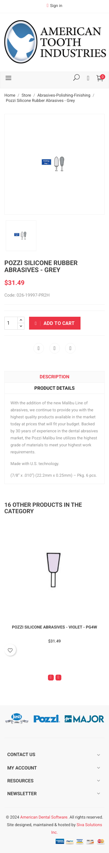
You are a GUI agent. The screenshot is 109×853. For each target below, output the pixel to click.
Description (54, 377)
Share (38, 348)
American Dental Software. (44, 817)
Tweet (54, 348)
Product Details (54, 388)
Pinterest (70, 348)
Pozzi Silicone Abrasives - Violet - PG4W (54, 627)
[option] (21, 235)
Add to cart (55, 323)
